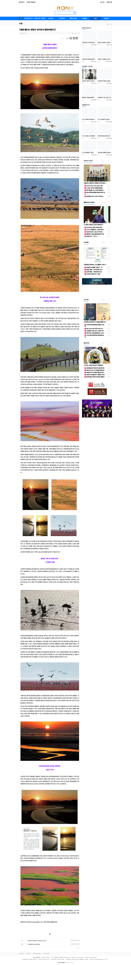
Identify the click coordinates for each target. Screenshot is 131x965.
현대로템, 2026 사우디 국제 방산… (95, 196)
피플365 (106, 18)
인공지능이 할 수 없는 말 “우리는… (95, 232)
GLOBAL (50, 18)
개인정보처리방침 (37, 953)
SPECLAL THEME (39, 18)
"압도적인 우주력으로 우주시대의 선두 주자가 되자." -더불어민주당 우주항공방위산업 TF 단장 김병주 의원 (89, 42)
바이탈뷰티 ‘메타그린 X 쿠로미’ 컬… (95, 331)
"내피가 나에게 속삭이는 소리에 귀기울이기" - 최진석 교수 (105, 59)
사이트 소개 (21, 953)
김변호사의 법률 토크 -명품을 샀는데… (96, 374)
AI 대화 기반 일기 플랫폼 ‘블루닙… (95, 188)
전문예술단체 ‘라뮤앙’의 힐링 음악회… (95, 368)
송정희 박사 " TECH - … (92, 236)
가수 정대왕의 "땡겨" (88, 152)
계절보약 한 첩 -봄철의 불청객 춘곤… (95, 372)
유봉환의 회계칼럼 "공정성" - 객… (94, 267)
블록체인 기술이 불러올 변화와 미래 (95, 234)
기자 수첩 (86, 299)
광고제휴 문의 (46, 953)
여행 (95, 18)
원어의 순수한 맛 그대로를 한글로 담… (95, 370)
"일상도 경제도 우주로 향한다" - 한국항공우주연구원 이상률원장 (105, 42)
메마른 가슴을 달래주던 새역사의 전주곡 (89, 97)
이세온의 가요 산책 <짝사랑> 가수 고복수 (105, 97)
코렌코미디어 (86, 105)
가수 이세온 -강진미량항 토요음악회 (89, 136)
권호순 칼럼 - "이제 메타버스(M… (94, 269)
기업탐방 (84, 18)
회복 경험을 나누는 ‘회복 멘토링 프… (95, 190)
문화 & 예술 (73, 18)
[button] (84, 287)
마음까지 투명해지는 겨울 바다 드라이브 (37, 940)
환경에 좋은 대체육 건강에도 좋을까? (95, 377)
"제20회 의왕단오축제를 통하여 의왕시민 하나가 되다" (105, 152)
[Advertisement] (97, 431)
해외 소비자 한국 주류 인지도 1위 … (95, 328)
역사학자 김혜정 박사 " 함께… (93, 274)
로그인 (102, 2)
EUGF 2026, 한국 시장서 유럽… (94, 186)
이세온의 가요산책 (87, 66)
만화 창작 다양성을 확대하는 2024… (95, 333)
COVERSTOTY (28, 18)
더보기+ (103, 161)
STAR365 (62, 18)
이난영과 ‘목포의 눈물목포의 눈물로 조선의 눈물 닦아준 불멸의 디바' (105, 81)
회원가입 (109, 2)
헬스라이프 (86, 343)
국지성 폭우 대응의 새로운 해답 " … (95, 227)
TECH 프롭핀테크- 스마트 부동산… (95, 229)
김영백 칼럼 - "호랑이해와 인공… (94, 272)
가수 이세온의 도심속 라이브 (105, 119)
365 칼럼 (86, 242)
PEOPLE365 (93, 45)
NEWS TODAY (88, 161)
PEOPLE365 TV (86, 28)
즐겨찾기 (21, 2)
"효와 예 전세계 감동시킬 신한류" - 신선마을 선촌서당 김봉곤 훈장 (89, 59)
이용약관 (29, 953)
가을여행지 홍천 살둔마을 (34, 944)
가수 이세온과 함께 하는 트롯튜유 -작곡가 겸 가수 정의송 (89, 119)
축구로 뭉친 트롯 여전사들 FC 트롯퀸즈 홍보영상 (105, 136)
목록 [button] (62, 38)
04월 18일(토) (31, 2)
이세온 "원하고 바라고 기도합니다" (89, 81)
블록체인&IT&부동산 (89, 202)
